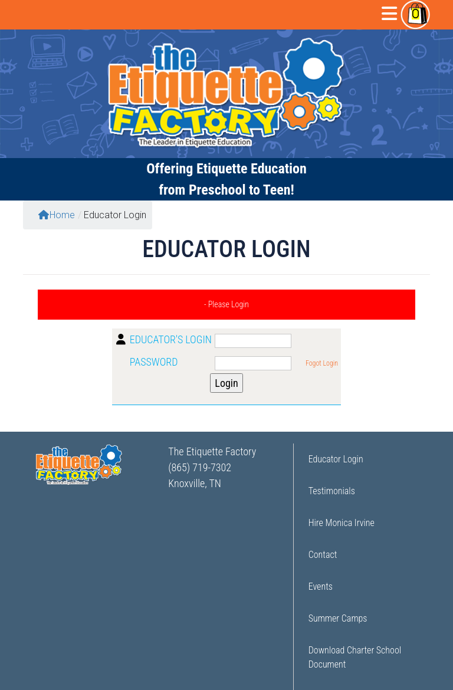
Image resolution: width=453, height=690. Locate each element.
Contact (322, 554)
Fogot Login (322, 363)
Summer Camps (337, 618)
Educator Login (335, 459)
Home (56, 215)
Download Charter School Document (354, 657)
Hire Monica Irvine (341, 522)
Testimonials (331, 491)
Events (320, 586)
